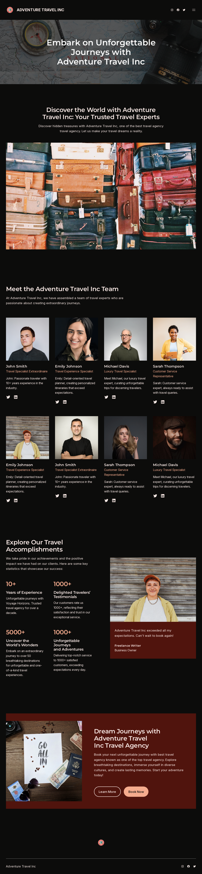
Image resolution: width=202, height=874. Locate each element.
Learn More (107, 792)
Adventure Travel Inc (40, 10)
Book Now (136, 792)
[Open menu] (194, 10)
